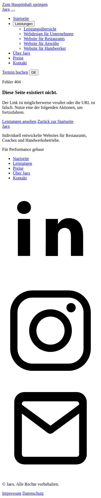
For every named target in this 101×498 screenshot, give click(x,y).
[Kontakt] (50, 475)
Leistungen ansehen (19, 121)
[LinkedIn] (50, 280)
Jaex (6, 126)
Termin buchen (15, 72)
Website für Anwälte (41, 43)
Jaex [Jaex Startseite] (6, 9)
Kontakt (20, 63)
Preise (18, 58)
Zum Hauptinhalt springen (25, 4)
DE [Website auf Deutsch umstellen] (33, 72)
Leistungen (24, 24)
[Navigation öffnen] (13, 11)
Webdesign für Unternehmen (48, 33)
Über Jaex (21, 53)
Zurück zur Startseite (55, 121)
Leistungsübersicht (40, 29)
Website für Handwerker (45, 48)
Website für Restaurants (44, 38)
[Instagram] (50, 377)
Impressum (11, 493)
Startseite (21, 18)
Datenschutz (33, 493)
